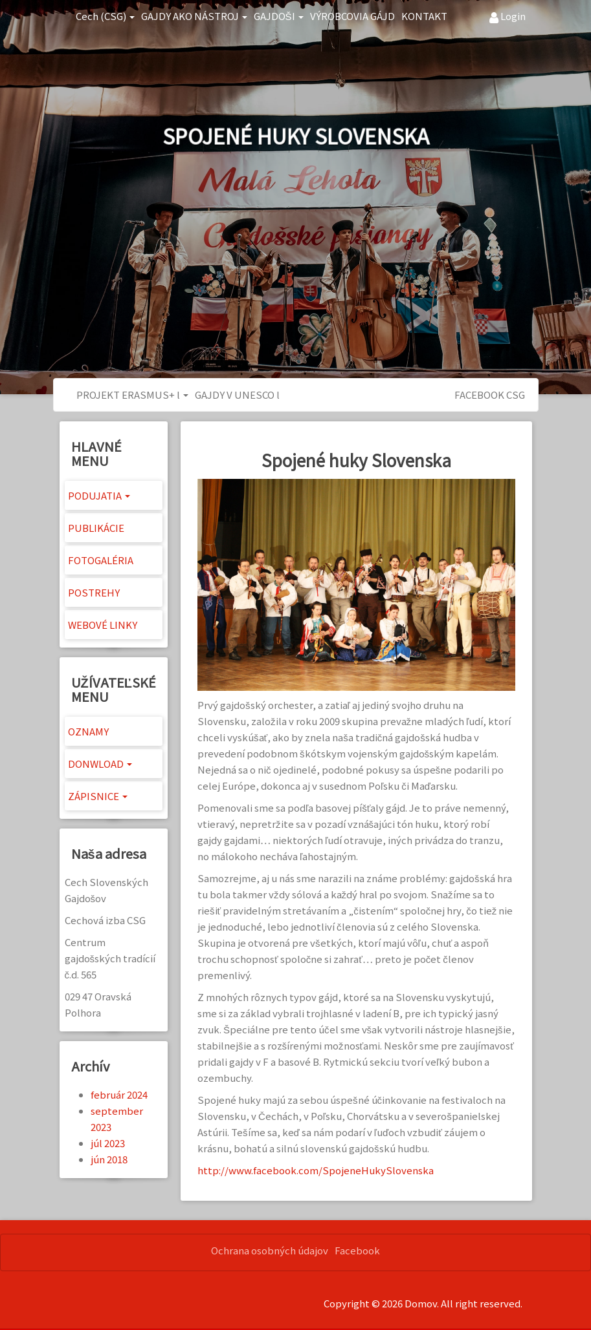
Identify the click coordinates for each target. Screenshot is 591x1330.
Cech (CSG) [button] (105, 16)
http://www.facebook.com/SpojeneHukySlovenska (315, 1170)
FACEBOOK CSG (489, 394)
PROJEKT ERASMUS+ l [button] (132, 394)
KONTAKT (424, 16)
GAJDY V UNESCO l (237, 394)
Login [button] (507, 16)
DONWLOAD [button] (100, 763)
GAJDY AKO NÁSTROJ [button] (194, 16)
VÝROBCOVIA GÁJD (352, 16)
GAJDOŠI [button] (279, 16)
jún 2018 (109, 1159)
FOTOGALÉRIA (100, 560)
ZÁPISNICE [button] (98, 796)
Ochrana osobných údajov (269, 1250)
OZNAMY (88, 731)
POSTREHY (94, 592)
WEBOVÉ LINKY (102, 624)
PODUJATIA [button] (99, 495)
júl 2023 (108, 1143)
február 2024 (119, 1094)
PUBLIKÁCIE (96, 527)
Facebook (357, 1250)
